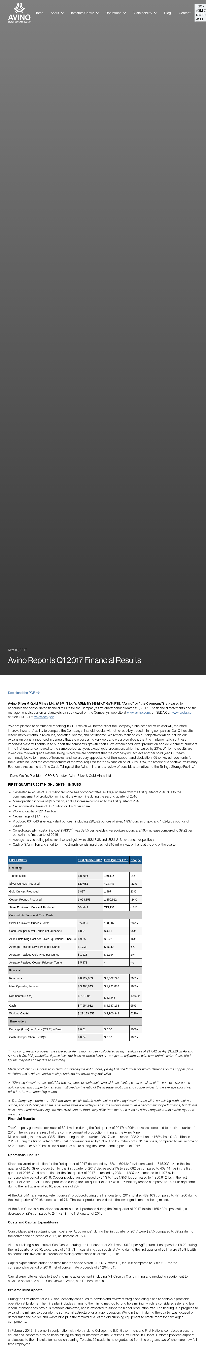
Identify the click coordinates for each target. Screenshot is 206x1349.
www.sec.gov (44, 717)
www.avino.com (138, 712)
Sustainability (142, 13)
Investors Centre (82, 13)
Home (39, 13)
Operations (113, 13)
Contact (185, 13)
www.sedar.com (182, 712)
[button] (57, 13)
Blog (167, 13)
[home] (19, 13)
